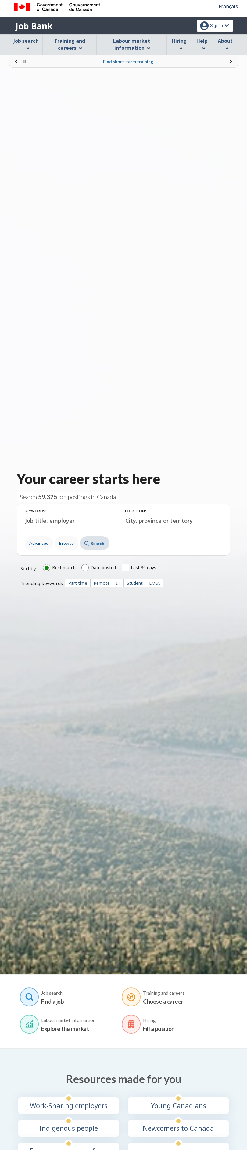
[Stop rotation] (24, 61)
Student (135, 583)
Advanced (38, 543)
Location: (135, 511)
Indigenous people (68, 1127)
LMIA (154, 583)
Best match (64, 567)
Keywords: (35, 511)
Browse (66, 543)
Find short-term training (128, 61)
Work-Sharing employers (68, 1105)
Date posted (103, 567)
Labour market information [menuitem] (131, 44)
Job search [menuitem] (26, 44)
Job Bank (33, 26)
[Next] (230, 61)
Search (94, 543)
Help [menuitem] (202, 44)
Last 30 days (143, 567)
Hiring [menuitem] (179, 44)
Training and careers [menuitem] (69, 44)
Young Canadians (178, 1105)
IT (118, 583)
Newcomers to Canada (178, 1127)
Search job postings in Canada (68, 496)
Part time (77, 583)
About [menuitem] (225, 44)
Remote (102, 583)
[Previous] (16, 61)
